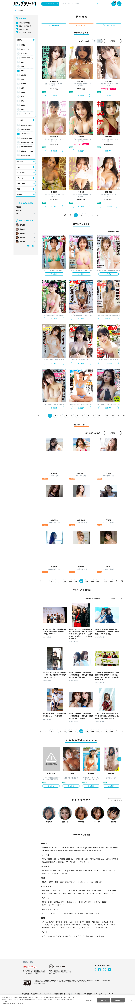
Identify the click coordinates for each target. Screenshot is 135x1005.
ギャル (108, 893)
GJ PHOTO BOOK (25, 134)
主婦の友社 (23, 75)
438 (87, 581)
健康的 (47, 893)
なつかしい (85, 902)
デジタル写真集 (24, 23)
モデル (84, 922)
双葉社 (22, 109)
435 (70, 581)
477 (76, 731)
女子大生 (107, 922)
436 (76, 581)
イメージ (20, 178)
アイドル (62, 922)
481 (98, 731)
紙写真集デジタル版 (49, 870)
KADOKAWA (24, 53)
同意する (118, 1000)
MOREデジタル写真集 (26, 138)
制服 (59, 882)
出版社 (19, 40)
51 (107, 416)
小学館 (22, 79)
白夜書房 (23, 105)
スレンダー (49, 890)
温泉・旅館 (92, 913)
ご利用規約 (25, 994)
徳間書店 (23, 92)
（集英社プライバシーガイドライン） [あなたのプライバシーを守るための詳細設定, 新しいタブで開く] (13, 1003)
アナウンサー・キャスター (84, 925)
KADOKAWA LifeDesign (27, 58)
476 (70, 731)
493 (111, 581)
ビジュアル (21, 172)
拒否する (103, 1000)
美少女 (47, 902)
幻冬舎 (22, 66)
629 (111, 731)
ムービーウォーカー (26, 114)
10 (99, 416)
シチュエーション (23, 183)
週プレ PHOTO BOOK (26, 125)
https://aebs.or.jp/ (39, 983)
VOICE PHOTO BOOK (89, 870)
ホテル (79, 913)
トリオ (56, 913)
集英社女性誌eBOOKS (26, 147)
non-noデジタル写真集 (27, 142)
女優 (73, 922)
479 (87, 731)
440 (98, 581)
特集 (17, 213)
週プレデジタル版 (25, 26)
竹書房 (22, 88)
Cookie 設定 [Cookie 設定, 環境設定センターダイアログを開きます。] (88, 1000)
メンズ (79, 936)
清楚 (46, 905)
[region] (67, 1000)
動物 (89, 936)
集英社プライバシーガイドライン (41, 994)
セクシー (114, 902)
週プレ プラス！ (24, 29)
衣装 (18, 167)
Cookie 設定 (76, 994)
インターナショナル (92, 893)
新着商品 (18, 207)
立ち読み (54, 95)
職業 (18, 189)
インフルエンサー (106, 925)
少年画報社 (23, 83)
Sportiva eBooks (25, 155)
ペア (46, 913)
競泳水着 (71, 882)
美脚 (101, 890)
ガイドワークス (25, 49)
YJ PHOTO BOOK (25, 129)
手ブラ (47, 936)
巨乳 (62, 890)
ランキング (19, 210)
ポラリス (55, 873)
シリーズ (20, 162)
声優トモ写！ (46, 873)
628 (105, 731)
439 (92, 581)
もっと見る (114, 800)
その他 (19, 194)
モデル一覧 (30, 246)
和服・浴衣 (96, 882)
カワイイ (100, 902)
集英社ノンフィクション (27, 151)
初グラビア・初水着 (63, 936)
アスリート (87, 927)
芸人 (76, 927)
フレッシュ (59, 893)
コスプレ (48, 882)
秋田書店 (23, 45)
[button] (119, 759)
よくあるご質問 (87, 994)
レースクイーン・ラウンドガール (56, 925)
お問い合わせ (98, 994)
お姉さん (59, 902)
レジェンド (64, 927)
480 (92, 731)
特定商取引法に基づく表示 (62, 994)
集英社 (22, 71)
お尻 (73, 890)
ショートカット (87, 890)
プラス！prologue (63, 870)
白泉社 (22, 101)
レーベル (20, 120)
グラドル (48, 922)
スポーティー (74, 893)
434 (65, 581)
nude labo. (63, 873)
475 (65, 731)
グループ (67, 913)
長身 (111, 890)
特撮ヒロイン (49, 927)
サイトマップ (109, 994)
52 (113, 416)
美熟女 (72, 902)
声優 (95, 922)
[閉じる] (131, 1000)
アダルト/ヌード (101, 927)
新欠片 (22, 96)
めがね (83, 882)
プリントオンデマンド (106, 870)
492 (105, 581)
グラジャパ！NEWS (25, 32)
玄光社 (22, 62)
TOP (15, 10)
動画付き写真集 (76, 870)
